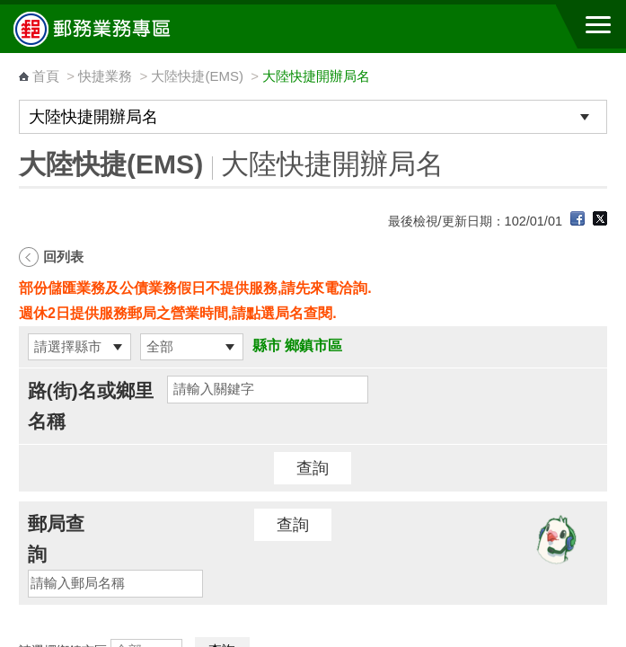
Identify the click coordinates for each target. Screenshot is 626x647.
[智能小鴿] (554, 539)
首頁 (45, 76)
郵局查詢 (56, 538)
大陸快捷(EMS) (197, 76)
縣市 (266, 345)
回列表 (63, 256)
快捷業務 (105, 76)
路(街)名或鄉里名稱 (91, 405)
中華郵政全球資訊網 (112, 29)
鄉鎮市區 (313, 345)
